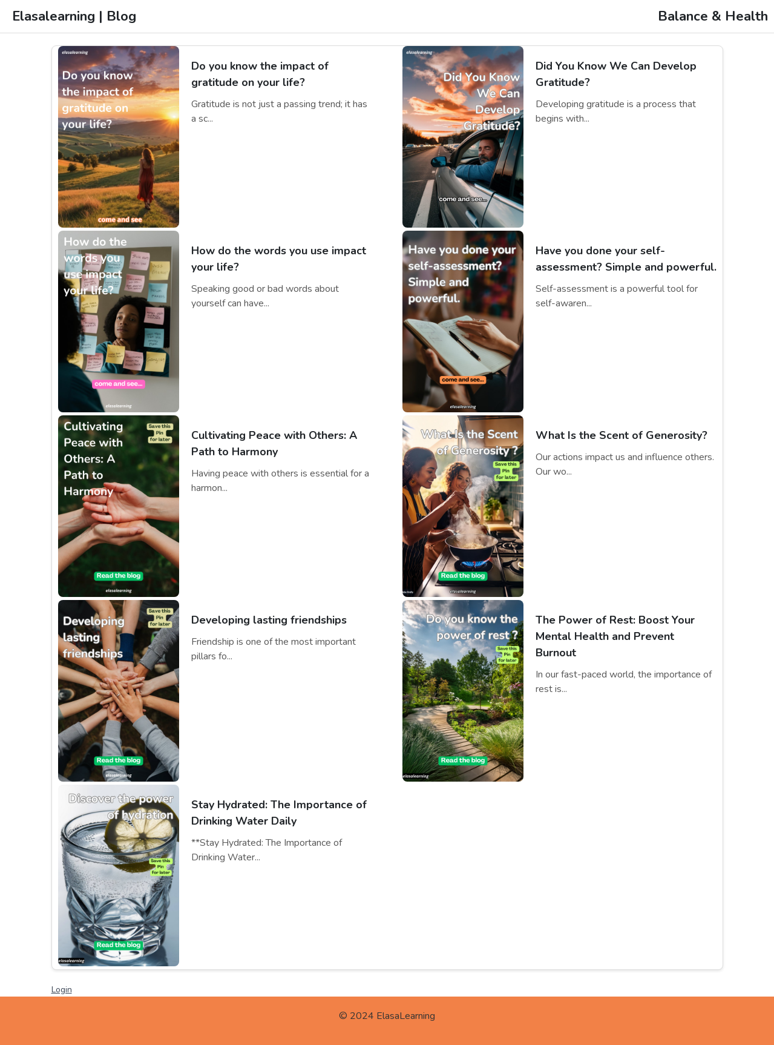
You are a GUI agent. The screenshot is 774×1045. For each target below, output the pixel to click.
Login (61, 989)
